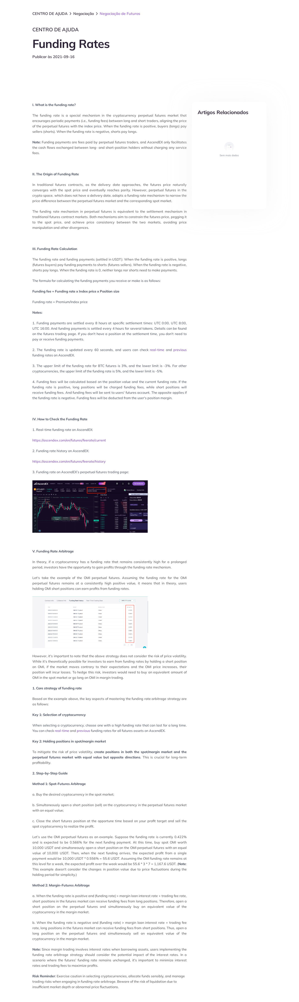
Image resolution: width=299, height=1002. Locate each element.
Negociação (83, 13)
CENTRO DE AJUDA (49, 13)
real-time (157, 350)
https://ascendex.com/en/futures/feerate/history (69, 461)
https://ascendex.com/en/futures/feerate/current (69, 440)
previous (180, 350)
